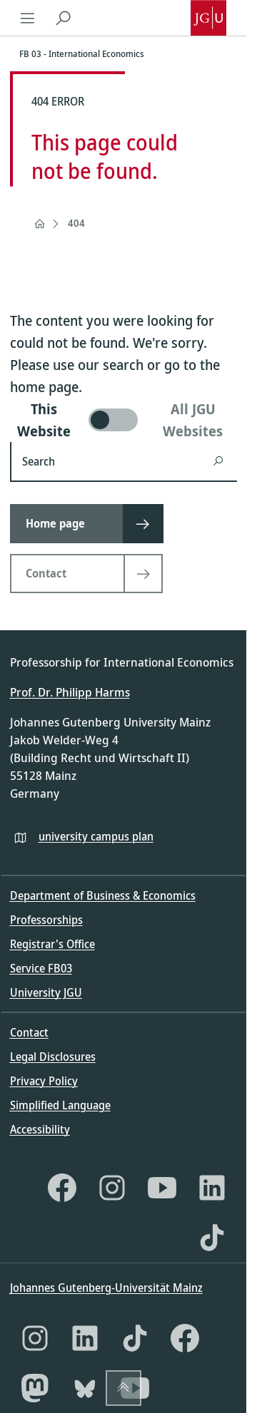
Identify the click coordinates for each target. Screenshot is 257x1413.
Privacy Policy (44, 1081)
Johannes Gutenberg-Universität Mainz (106, 1287)
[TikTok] (212, 1237)
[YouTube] (162, 1187)
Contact (29, 1032)
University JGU (46, 992)
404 (76, 223)
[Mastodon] (35, 1388)
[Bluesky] (85, 1388)
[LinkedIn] (212, 1187)
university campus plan (96, 836)
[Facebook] (62, 1187)
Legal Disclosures (53, 1056)
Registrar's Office (52, 944)
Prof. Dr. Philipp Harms (70, 692)
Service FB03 (41, 968)
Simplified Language (60, 1105)
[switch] (123, 420)
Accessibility (40, 1129)
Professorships (46, 920)
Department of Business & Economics (103, 895)
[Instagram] (112, 1187)
